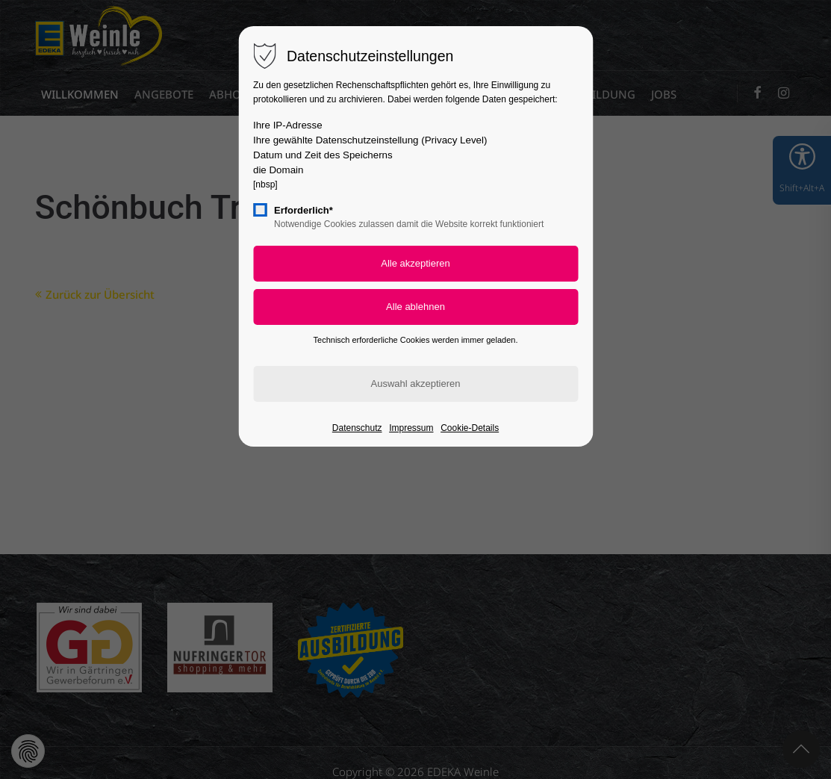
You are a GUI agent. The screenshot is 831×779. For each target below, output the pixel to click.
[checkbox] (260, 210)
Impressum (411, 428)
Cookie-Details (470, 428)
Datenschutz (357, 428)
